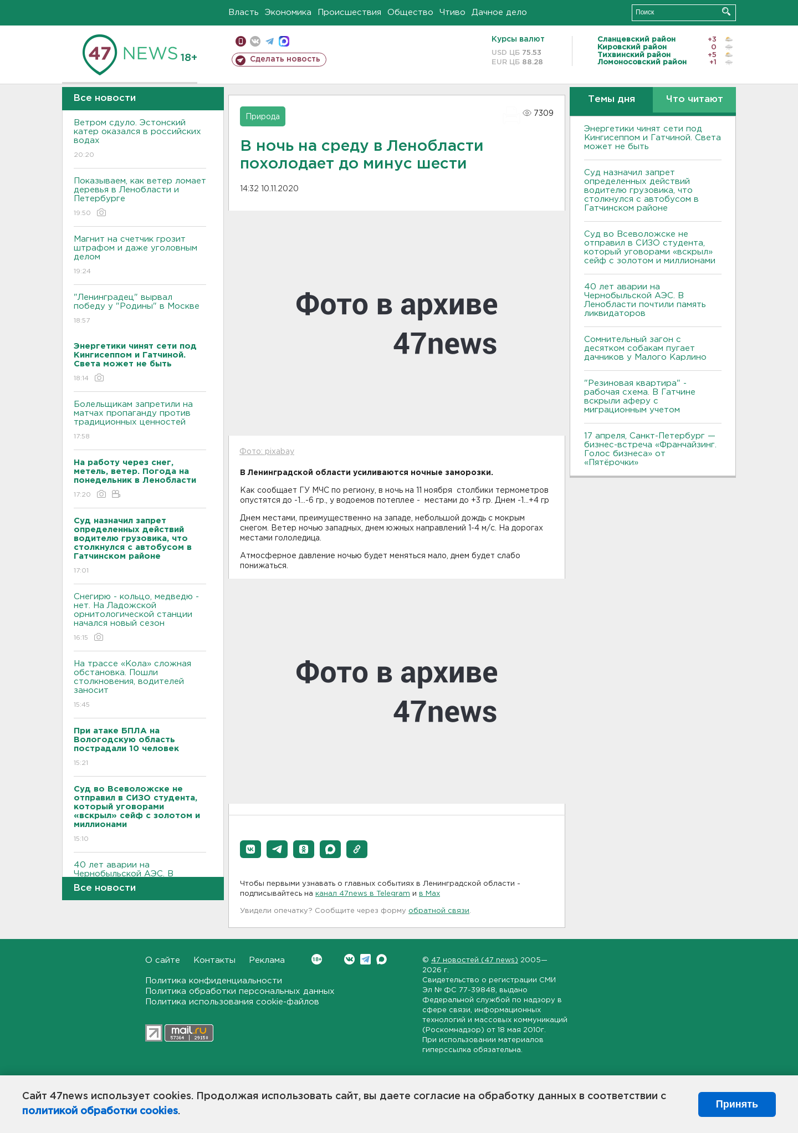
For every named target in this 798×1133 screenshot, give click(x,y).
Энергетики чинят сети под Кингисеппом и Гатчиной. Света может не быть (652, 137)
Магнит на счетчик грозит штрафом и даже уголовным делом (140, 256)
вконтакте (255, 41)
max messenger (284, 41)
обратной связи (438, 911)
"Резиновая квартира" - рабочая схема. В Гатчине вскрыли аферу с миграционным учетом (639, 397)
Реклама (267, 960)
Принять (737, 1104)
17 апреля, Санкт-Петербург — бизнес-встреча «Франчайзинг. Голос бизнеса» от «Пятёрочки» (650, 449)
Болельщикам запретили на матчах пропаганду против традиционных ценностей (140, 421)
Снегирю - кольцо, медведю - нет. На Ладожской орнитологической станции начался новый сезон (140, 617)
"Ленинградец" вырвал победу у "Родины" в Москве (140, 309)
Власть (243, 12)
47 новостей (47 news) (474, 960)
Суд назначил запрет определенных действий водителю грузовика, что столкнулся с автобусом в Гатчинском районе (641, 190)
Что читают (694, 99)
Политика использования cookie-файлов (232, 1002)
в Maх (429, 894)
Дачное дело (499, 12)
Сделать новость (285, 59)
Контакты (214, 960)
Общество (410, 12)
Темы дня (611, 99)
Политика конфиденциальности (213, 980)
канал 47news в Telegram (362, 894)
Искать (726, 11)
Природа (262, 117)
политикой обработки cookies (100, 1111)
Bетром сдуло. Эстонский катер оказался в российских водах (140, 139)
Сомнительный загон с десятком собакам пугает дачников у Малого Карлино (645, 348)
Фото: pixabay (266, 451)
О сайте (162, 960)
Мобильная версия (241, 41)
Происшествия (349, 12)
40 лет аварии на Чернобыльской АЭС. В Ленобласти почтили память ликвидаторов (645, 300)
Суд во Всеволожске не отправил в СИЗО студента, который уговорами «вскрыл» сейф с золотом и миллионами (649, 247)
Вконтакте (316, 959)
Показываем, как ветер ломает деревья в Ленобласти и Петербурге (140, 197)
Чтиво (452, 12)
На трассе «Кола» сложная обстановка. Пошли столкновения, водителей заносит (140, 685)
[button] (250, 849)
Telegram (365, 959)
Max (381, 959)
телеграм (269, 41)
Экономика (288, 12)
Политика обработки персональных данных (240, 991)
